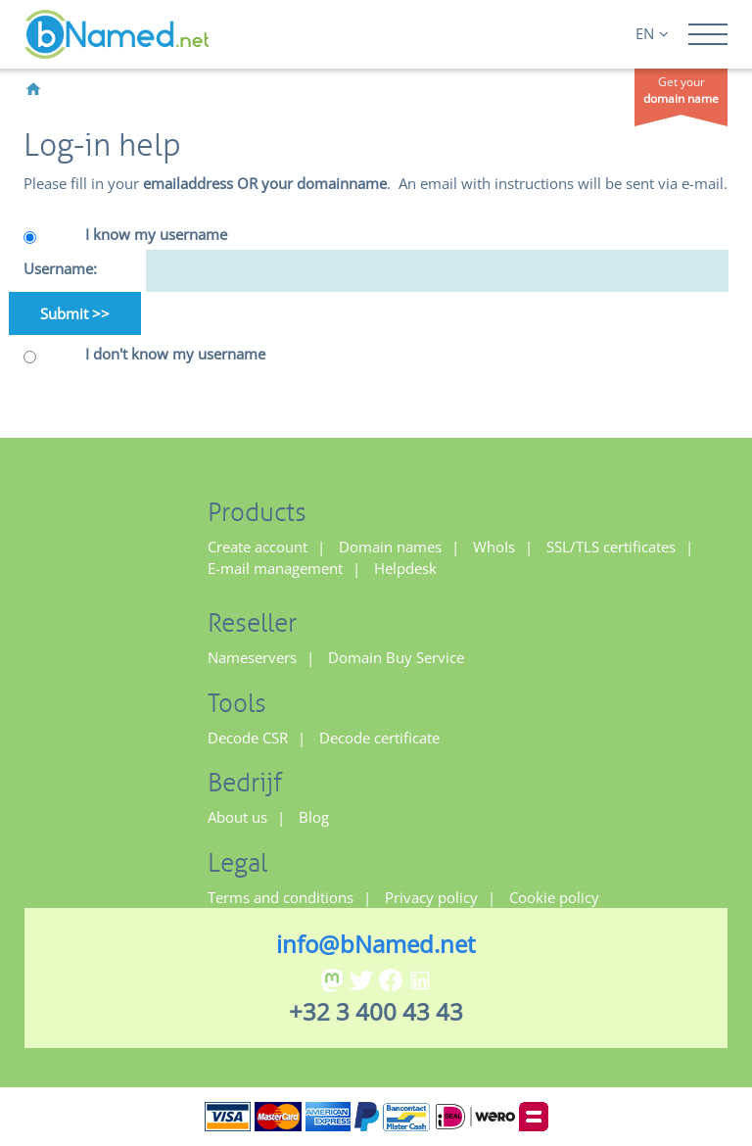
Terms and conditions (280, 897)
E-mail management (275, 568)
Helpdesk (405, 568)
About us (237, 817)
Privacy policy (431, 897)
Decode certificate (379, 737)
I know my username (156, 234)
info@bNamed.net (376, 944)
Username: (60, 268)
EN (652, 33)
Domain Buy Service (396, 657)
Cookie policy (554, 897)
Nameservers (252, 657)
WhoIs (494, 546)
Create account (257, 546)
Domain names (390, 546)
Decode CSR (248, 737)
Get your (681, 90)
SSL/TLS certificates (611, 546)
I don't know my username (175, 353)
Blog (314, 817)
